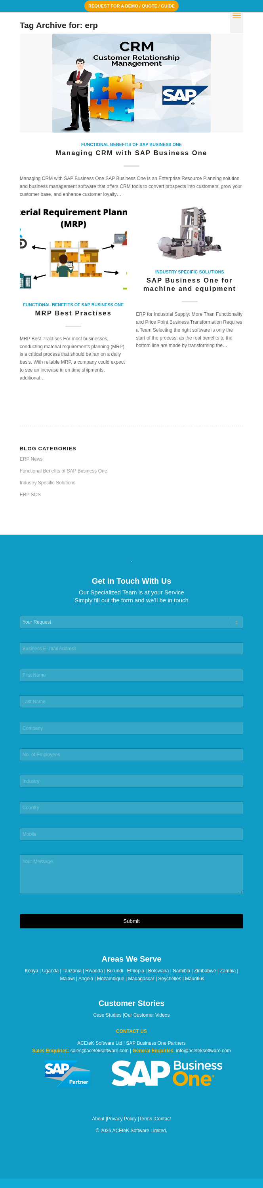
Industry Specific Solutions (189, 271)
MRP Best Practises (73, 313)
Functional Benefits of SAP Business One (131, 144)
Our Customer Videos (147, 1015)
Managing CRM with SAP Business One (132, 153)
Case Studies (107, 1015)
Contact (162, 1119)
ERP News (31, 459)
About (98, 1119)
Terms (145, 1119)
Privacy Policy (122, 1119)
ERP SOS (30, 494)
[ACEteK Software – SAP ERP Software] (109, 28)
